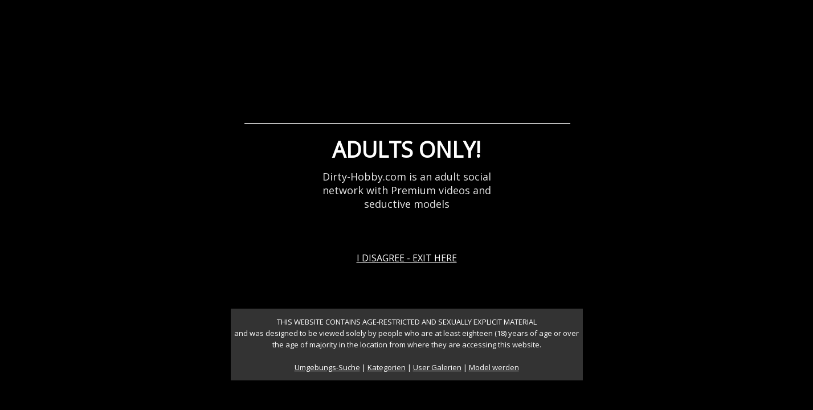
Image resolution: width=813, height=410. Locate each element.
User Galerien (437, 367)
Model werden (494, 367)
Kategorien (386, 367)
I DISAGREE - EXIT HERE (407, 258)
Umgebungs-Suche (327, 367)
